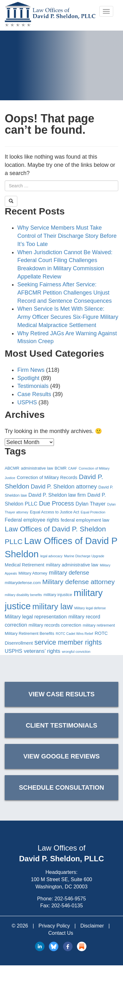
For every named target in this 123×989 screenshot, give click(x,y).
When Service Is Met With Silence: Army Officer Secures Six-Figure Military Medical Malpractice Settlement (67, 317)
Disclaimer (92, 925)
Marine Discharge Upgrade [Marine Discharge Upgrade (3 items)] (84, 556)
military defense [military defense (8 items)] (69, 572)
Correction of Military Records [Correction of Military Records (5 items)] (47, 477)
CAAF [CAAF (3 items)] (72, 468)
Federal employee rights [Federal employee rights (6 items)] (32, 520)
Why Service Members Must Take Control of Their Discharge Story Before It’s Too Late (67, 236)
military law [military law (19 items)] (52, 606)
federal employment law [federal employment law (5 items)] (85, 520)
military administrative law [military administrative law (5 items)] (72, 564)
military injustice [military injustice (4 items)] (58, 594)
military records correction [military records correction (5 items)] (55, 625)
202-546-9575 (70, 898)
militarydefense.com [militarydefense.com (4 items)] (23, 582)
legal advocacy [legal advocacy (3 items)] (51, 556)
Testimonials (33, 386)
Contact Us (60, 933)
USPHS (27, 402)
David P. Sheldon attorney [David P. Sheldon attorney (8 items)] (64, 486)
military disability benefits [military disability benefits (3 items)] (23, 595)
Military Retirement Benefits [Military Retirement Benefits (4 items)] (29, 633)
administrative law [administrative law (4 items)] (37, 468)
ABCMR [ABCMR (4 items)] (12, 468)
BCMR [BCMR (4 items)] (61, 468)
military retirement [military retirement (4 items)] (99, 625)
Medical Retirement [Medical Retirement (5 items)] (24, 564)
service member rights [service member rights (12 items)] (68, 642)
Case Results (34, 394)
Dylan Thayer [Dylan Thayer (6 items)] (90, 503)
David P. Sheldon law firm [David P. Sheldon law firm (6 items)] (57, 495)
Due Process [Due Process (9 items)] (56, 503)
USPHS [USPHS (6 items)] (13, 651)
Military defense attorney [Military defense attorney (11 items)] (78, 581)
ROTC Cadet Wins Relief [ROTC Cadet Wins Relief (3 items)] (74, 633)
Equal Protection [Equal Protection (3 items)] (93, 512)
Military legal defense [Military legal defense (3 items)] (90, 608)
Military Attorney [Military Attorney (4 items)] (33, 573)
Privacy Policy (54, 925)
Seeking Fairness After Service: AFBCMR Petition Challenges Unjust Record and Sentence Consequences (64, 292)
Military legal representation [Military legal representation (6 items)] (36, 616)
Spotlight (28, 378)
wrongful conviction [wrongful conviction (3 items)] (76, 651)
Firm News (30, 370)
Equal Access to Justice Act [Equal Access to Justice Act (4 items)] (54, 512)
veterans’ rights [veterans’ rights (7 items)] (42, 651)
